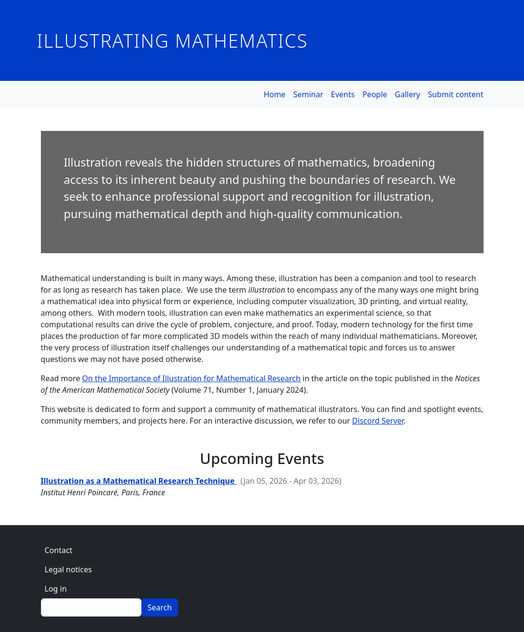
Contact (59, 550)
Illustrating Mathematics (172, 40)
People (374, 94)
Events (343, 94)
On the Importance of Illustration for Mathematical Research (191, 378)
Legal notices (68, 569)
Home (275, 94)
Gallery (408, 94)
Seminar (308, 94)
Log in (56, 588)
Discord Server (378, 420)
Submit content (455, 94)
